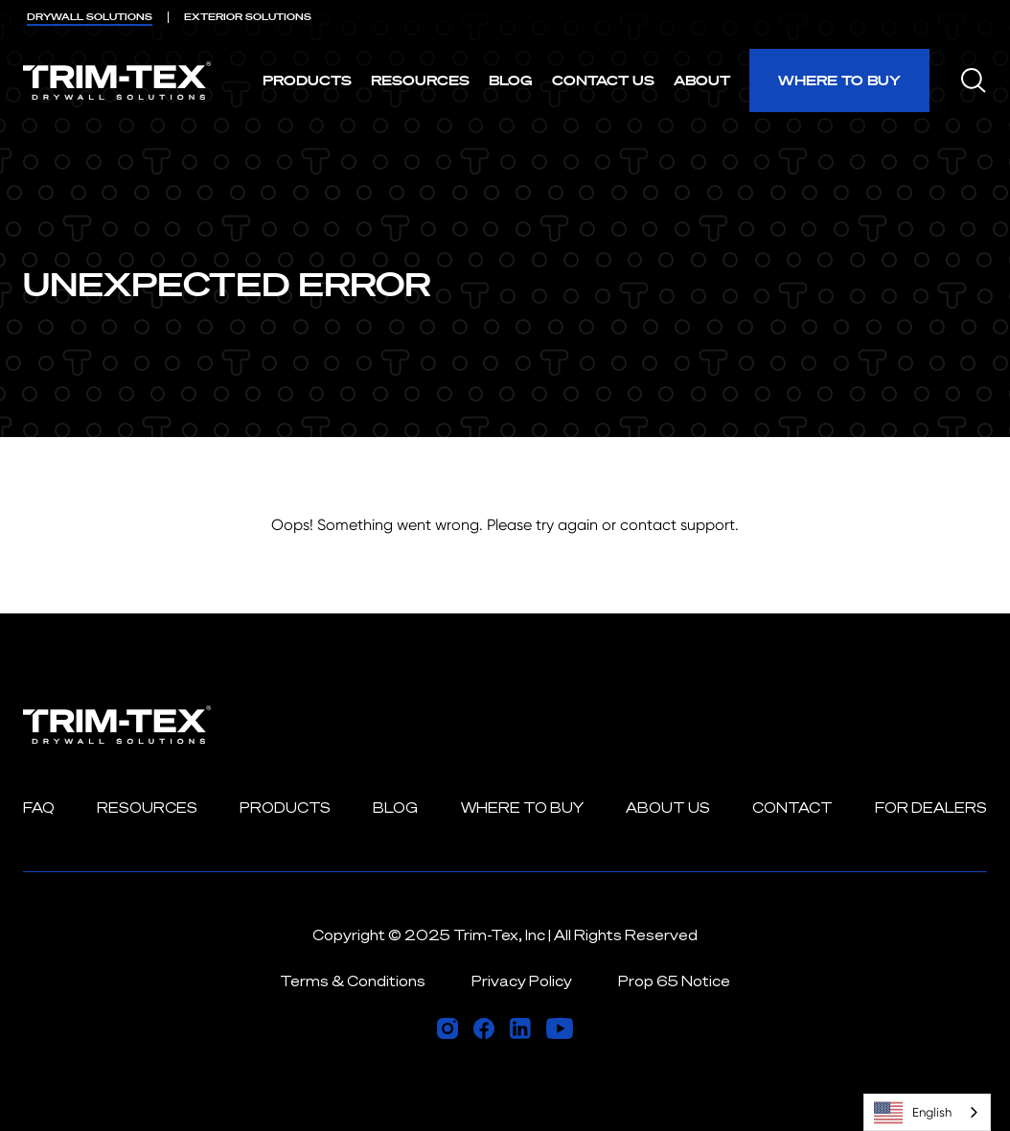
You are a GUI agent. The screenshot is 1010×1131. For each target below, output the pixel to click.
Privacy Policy (521, 981)
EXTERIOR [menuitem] (247, 17)
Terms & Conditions (352, 981)
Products (307, 80)
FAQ (39, 807)
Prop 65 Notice (674, 981)
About (702, 80)
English (913, 1112)
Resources (420, 80)
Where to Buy (839, 80)
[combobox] (927, 1112)
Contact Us (603, 80)
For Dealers (931, 807)
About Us (668, 807)
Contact (792, 807)
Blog (511, 80)
